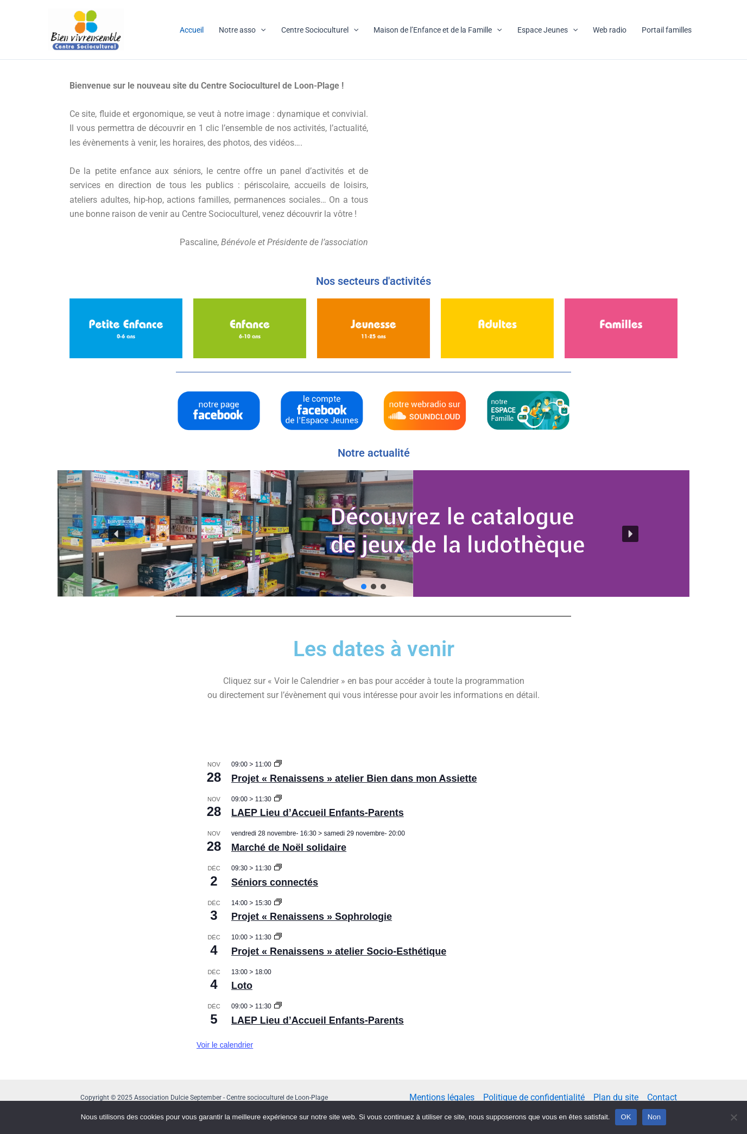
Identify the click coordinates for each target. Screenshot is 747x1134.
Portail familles (667, 30)
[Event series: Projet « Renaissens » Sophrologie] (278, 903)
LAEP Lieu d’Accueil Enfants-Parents (317, 812)
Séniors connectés (274, 882)
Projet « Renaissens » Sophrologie (311, 916)
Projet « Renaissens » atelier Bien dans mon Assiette (354, 778)
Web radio (609, 30)
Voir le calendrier (225, 1044)
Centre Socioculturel (319, 30)
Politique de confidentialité (534, 1097)
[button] (373, 533)
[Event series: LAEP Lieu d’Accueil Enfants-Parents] (278, 799)
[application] (260, 30)
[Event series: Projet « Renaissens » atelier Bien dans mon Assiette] (278, 764)
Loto (241, 985)
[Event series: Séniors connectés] (278, 868)
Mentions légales (441, 1097)
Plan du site (615, 1097)
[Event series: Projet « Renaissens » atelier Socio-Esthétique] (278, 937)
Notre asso (242, 30)
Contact (662, 1097)
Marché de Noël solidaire (288, 847)
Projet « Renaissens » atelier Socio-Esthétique (338, 951)
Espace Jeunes (547, 30)
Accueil (192, 30)
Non (654, 1117)
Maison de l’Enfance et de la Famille (438, 30)
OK (626, 1117)
